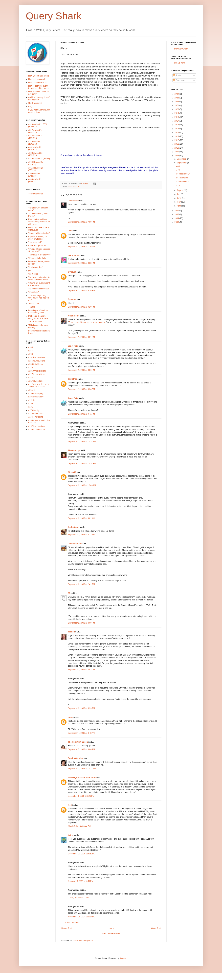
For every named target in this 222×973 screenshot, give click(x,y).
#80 (178, 166)
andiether (72, 379)
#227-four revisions (36, 374)
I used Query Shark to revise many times (38, 311)
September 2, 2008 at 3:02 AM (81, 518)
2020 (177, 109)
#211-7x (31, 390)
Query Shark (54, 15)
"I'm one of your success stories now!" (39, 250)
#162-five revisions (36, 426)
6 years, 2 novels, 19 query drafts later (37, 237)
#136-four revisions (36, 429)
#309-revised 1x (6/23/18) (35, 174)
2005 (177, 214)
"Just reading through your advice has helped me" (38, 297)
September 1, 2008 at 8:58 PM (81, 290)
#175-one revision (36, 413)
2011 (177, 144)
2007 (177, 210)
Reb (70, 805)
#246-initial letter (35, 364)
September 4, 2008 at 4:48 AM (81, 733)
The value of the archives (39, 255)
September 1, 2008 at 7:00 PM (81, 222)
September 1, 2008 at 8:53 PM (81, 263)
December (182, 159)
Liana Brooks (74, 255)
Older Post (156, 928)
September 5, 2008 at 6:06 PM (81, 749)
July (179, 194)
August (180, 190)
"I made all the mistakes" (39, 233)
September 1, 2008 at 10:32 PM (82, 441)
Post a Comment (72, 922)
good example (73, 186)
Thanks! (31, 307)
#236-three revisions (37, 371)
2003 (177, 222)
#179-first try (33, 410)
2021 (177, 105)
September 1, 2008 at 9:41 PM (81, 414)
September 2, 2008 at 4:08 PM (81, 623)
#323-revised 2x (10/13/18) (35, 154)
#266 (30, 354)
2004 (177, 218)
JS (69, 593)
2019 (177, 113)
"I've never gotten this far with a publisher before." (39, 278)
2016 (177, 125)
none (70, 717)
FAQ (30, 106)
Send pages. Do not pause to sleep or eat (87, 322)
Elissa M (72, 472)
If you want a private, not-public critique (39, 111)
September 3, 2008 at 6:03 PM (81, 670)
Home (111, 928)
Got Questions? (35, 103)
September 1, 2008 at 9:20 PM (81, 307)
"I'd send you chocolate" (38, 289)
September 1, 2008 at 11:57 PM (82, 463)
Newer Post (66, 928)
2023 (177, 98)
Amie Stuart (73, 527)
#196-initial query (35, 397)
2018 (177, 117)
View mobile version (111, 933)
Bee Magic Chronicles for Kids (82, 777)
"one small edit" (35, 242)
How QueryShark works (38, 76)
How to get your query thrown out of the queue (38, 87)
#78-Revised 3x (183, 174)
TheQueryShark (181, 49)
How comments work (37, 82)
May (179, 202)
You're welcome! (35, 194)
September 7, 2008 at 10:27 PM (82, 768)
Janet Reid (73, 346)
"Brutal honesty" (35, 322)
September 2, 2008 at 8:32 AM (81, 535)
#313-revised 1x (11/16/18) (35, 137)
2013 (177, 136)
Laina (70, 835)
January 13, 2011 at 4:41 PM (80, 881)
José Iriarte (73, 200)
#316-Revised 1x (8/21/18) (35, 169)
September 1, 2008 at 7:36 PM (81, 246)
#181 (30, 407)
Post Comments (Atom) (83, 941)
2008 (177, 156)
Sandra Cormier (75, 758)
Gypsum (72, 272)
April (179, 206)
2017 (177, 121)
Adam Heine (73, 316)
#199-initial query (35, 393)
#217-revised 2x (35, 381)
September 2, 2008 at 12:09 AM (82, 485)
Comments (179, 80)
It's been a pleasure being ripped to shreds (38, 317)
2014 (177, 132)
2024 (177, 94)
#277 (30, 351)
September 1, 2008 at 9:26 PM (81, 370)
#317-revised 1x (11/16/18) (35, 131)
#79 (178, 170)
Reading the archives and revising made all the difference (39, 221)
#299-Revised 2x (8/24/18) (35, 163)
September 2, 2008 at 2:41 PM (81, 584)
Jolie (70, 231)
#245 (30, 367)
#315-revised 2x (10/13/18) (35, 142)
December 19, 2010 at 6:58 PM (81, 854)
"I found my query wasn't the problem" (39, 284)
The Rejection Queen (78, 742)
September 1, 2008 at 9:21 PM (81, 337)
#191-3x (31, 400)
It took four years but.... (38, 245)
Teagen (71, 632)
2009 (177, 152)
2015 (177, 128)
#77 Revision (182, 178)
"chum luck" (33, 292)
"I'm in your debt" (35, 267)
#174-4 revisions (35, 417)
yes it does (33, 274)
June (179, 198)
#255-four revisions (36, 361)
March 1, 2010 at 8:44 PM (79, 826)
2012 (177, 140)
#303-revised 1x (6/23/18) (35, 180)
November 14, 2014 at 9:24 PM (81, 917)
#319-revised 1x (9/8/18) (39, 158)
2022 (177, 101)
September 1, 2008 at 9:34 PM (81, 389)
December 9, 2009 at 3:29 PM (81, 796)
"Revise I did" (34, 303)
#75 (178, 185)
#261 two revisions (36, 357)
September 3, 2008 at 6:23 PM (81, 708)
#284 (30, 347)
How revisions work (36, 79)
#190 (30, 403)
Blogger (122, 958)
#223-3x (31, 378)
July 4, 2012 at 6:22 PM (78, 897)
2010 (177, 148)
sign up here (179, 63)
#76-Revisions (182, 181)
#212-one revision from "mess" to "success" (38, 385)
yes (29, 270)
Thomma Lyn (74, 450)
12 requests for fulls (37, 258)
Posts (177, 75)
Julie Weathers (75, 543)
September (182, 163)
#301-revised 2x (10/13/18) (35, 148)
